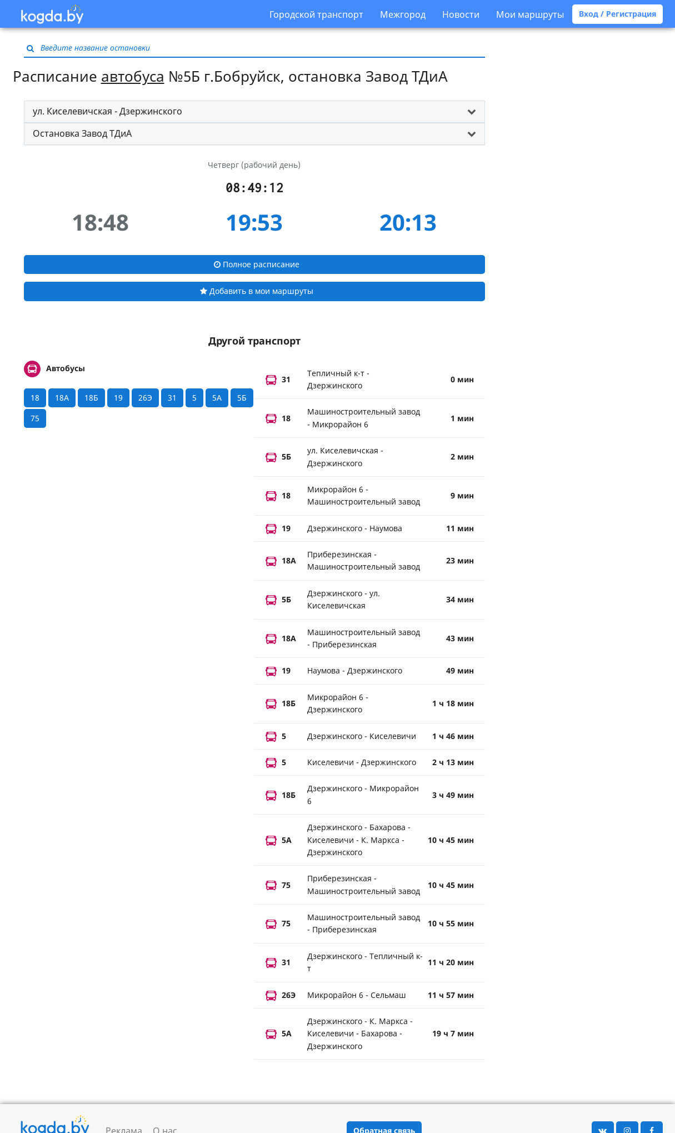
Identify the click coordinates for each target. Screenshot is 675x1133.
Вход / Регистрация (617, 13)
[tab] (254, 111)
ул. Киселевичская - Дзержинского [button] (107, 111)
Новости (460, 14)
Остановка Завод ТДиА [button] (82, 133)
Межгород (403, 14)
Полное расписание (256, 264)
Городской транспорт (316, 14)
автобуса (132, 76)
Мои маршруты (530, 14)
